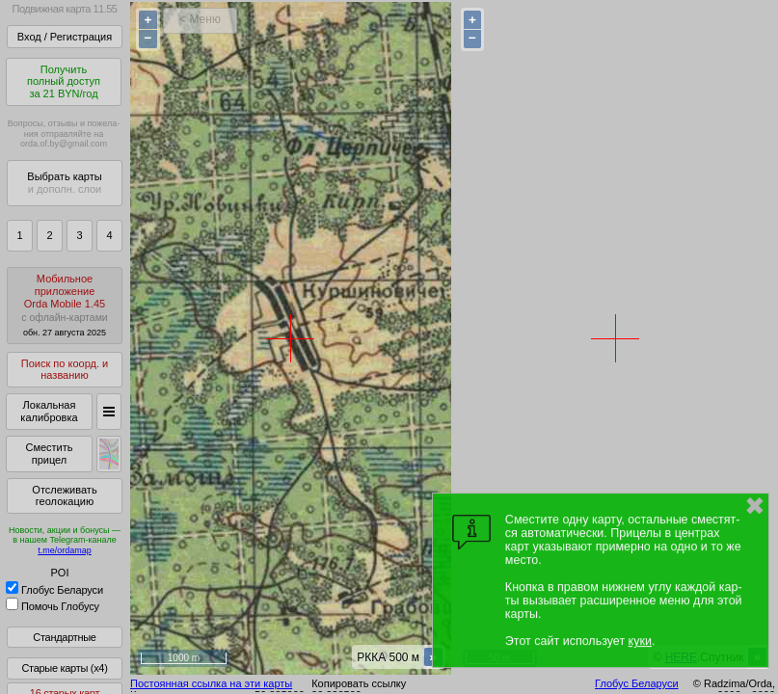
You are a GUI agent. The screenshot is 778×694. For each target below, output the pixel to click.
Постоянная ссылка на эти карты (211, 683)
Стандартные (64, 637)
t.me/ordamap (65, 550)
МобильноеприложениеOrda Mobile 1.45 (64, 305)
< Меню (200, 19)
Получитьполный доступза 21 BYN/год (63, 81)
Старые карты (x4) (64, 668)
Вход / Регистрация (64, 36)
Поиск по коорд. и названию (64, 370)
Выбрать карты (64, 183)
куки (640, 641)
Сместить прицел (48, 453)
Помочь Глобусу (52, 606)
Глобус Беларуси (54, 590)
